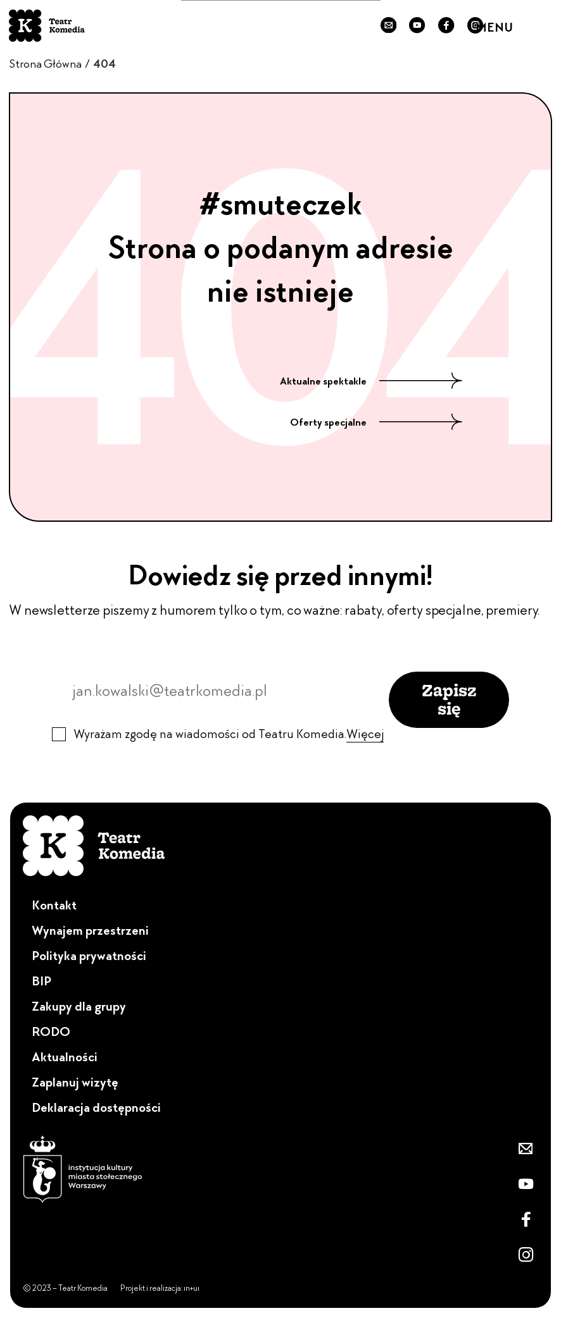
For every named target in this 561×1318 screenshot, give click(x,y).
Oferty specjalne (376, 422)
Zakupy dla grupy (79, 1006)
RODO (51, 1031)
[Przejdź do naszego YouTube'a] (417, 26)
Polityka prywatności (89, 955)
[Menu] (539, 25)
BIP (41, 981)
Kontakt (54, 905)
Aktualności (65, 1057)
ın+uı (191, 1288)
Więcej (365, 734)
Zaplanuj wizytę (75, 1082)
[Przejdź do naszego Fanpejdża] (446, 26)
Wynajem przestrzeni (90, 930)
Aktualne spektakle (371, 381)
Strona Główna (45, 63)
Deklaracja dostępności (96, 1107)
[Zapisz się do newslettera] (389, 26)
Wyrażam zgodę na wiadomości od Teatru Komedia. (228, 734)
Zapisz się (449, 699)
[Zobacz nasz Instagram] (525, 1254)
